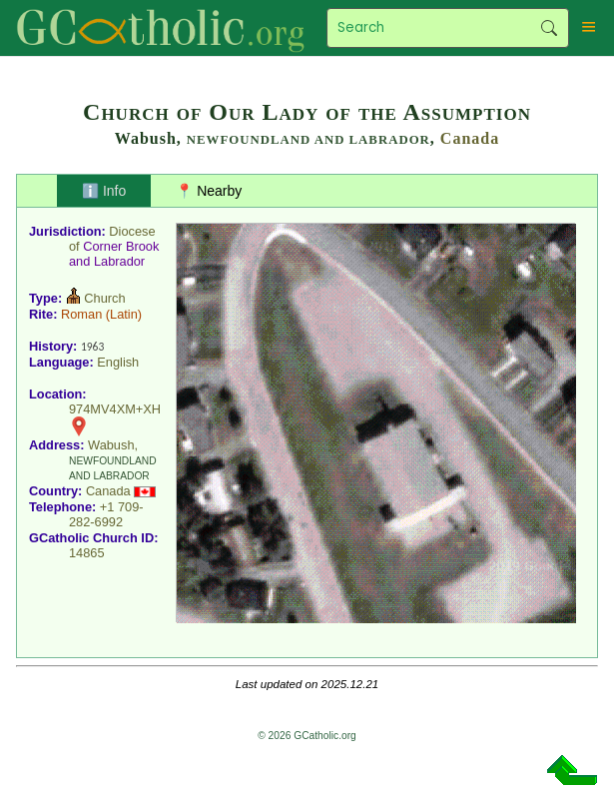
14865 (87, 552)
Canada (469, 138)
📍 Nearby (209, 191)
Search (549, 28)
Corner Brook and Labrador (114, 254)
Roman (81, 314)
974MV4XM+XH (115, 408)
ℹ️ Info (104, 191)
